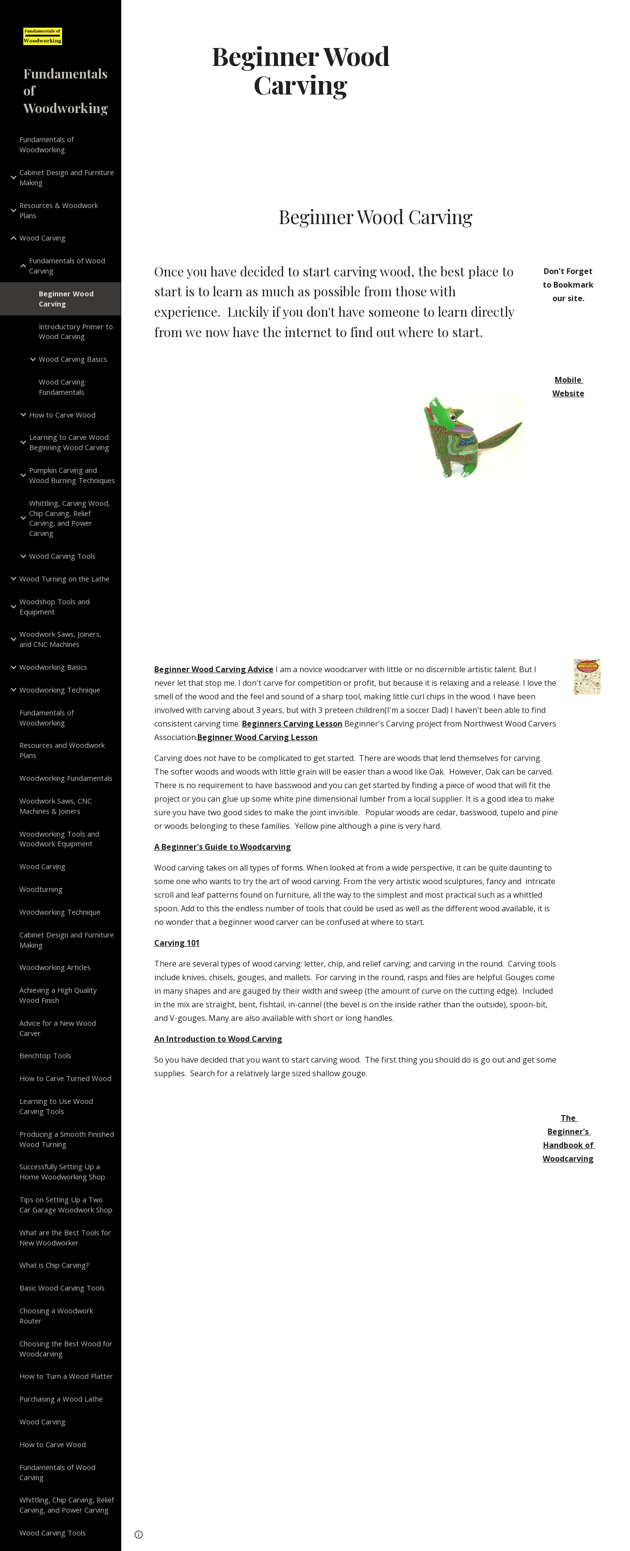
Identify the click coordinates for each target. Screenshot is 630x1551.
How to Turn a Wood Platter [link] (66, 1376)
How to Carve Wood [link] (62, 415)
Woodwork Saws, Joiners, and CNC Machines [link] (60, 639)
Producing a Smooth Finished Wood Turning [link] (66, 1139)
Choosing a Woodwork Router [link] (56, 1315)
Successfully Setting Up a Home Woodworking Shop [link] (62, 1171)
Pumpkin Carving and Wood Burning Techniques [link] (72, 475)
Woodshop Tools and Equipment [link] (54, 606)
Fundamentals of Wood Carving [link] (67, 265)
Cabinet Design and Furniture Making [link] (66, 177)
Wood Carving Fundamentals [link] (62, 387)
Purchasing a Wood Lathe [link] (61, 1399)
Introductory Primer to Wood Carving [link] (76, 331)
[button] (618, 13)
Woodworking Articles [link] (55, 967)
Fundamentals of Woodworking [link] (46, 144)
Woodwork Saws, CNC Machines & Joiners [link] (55, 806)
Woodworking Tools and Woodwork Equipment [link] (59, 839)
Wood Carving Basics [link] (73, 359)
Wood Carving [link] (42, 237)
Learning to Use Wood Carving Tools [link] (56, 1106)
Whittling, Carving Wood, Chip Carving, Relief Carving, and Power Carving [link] (69, 518)
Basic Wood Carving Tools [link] (62, 1287)
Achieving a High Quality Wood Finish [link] (58, 995)
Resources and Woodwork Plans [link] (62, 750)
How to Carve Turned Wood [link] (65, 1078)
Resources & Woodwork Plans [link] (58, 210)
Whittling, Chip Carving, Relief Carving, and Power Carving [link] (66, 1505)
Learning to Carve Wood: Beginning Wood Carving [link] (69, 442)
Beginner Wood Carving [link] (66, 298)
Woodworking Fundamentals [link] (66, 778)
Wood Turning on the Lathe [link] (64, 578)
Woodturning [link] (41, 889)
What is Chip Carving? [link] (54, 1265)
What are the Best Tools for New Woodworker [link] (65, 1237)
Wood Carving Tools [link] (62, 556)
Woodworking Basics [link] (53, 667)
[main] (300, 69)
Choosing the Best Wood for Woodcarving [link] (66, 1348)
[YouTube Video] (337, 1388)
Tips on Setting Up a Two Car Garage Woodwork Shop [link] (66, 1204)
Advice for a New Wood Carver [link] (57, 1028)
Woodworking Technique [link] (59, 690)
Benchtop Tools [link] (45, 1055)
